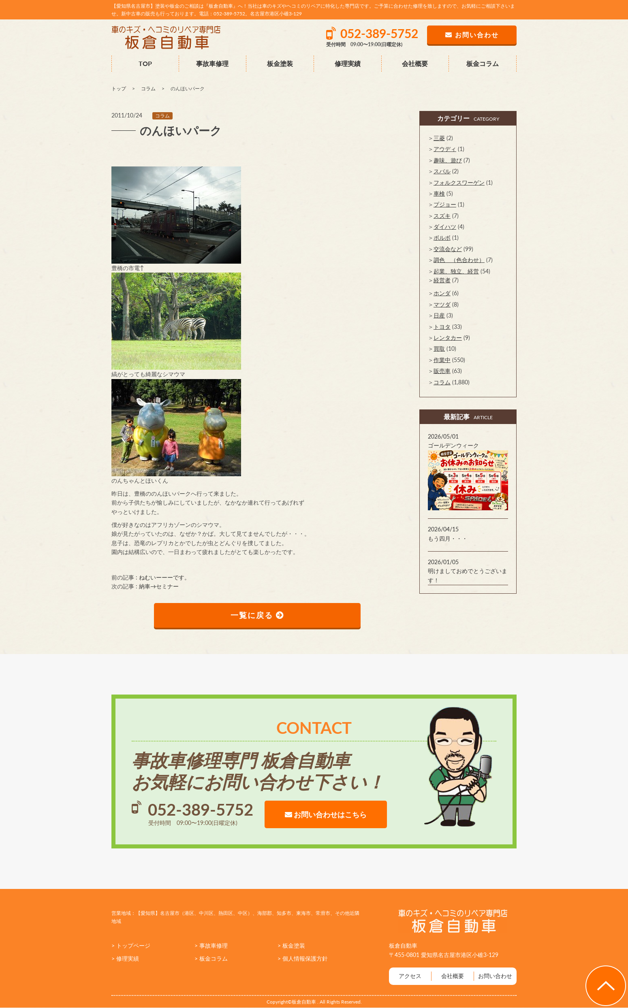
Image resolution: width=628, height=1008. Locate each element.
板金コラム (482, 63)
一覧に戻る (257, 615)
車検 (439, 193)
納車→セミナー (159, 586)
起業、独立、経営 (456, 271)
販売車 (442, 370)
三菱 (439, 137)
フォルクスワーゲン (459, 182)
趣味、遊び (448, 160)
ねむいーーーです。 (164, 577)
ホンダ (442, 293)
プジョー (445, 204)
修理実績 (348, 63)
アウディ (445, 148)
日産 (439, 315)
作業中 (442, 359)
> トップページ (130, 945)
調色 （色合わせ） (459, 259)
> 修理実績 (125, 959)
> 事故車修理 (211, 945)
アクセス (410, 976)
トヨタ (442, 326)
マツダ (442, 304)
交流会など (448, 248)
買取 (439, 348)
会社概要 (415, 63)
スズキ (442, 215)
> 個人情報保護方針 (303, 959)
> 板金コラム (211, 959)
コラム (162, 116)
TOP (145, 63)
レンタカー (448, 337)
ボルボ (442, 237)
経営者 (442, 280)
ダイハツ (445, 226)
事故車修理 (212, 63)
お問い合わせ (495, 976)
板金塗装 (280, 63)
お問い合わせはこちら (326, 814)
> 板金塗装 (291, 945)
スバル (442, 171)
